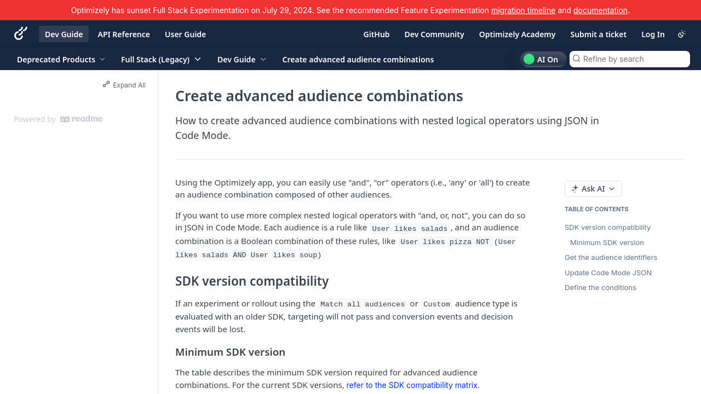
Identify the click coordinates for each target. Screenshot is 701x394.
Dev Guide (64, 34)
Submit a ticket (598, 34)
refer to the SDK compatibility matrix (412, 385)
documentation (600, 10)
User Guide (185, 34)
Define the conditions (600, 287)
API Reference (123, 34)
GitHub (377, 34)
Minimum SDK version (607, 242)
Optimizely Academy (517, 34)
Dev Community (434, 34)
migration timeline (523, 10)
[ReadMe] (81, 119)
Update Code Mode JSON (608, 272)
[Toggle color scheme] (682, 34)
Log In (653, 34)
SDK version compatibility (608, 227)
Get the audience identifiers (611, 257)
